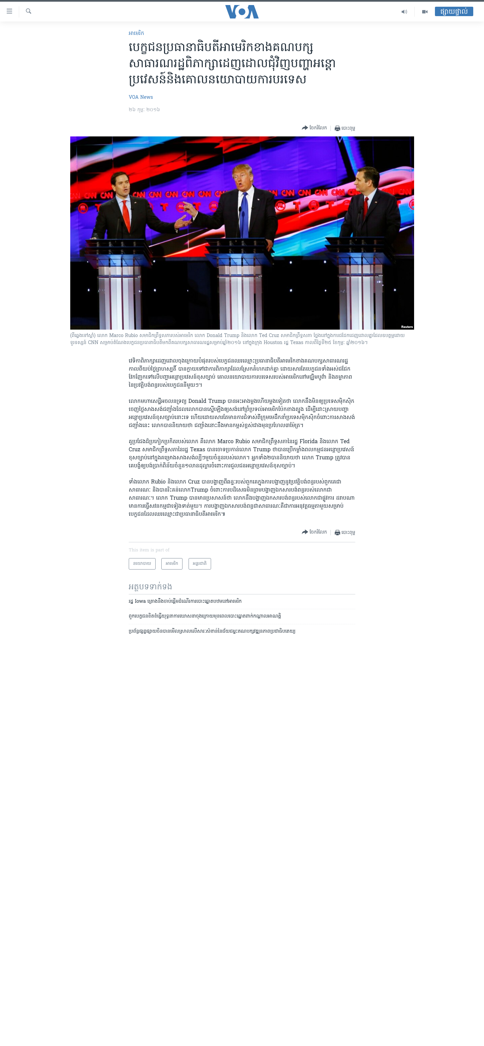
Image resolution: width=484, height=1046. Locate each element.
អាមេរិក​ (136, 34)
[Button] (314, 128)
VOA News (141, 97)
